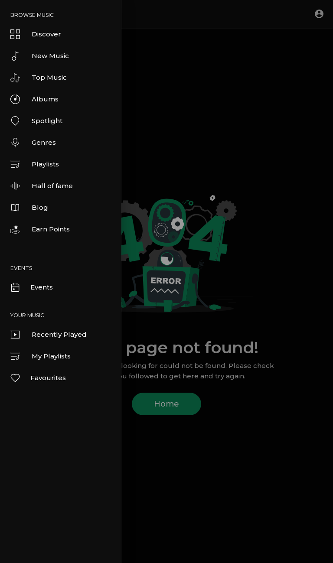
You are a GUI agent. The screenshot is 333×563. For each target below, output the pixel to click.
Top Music (38, 77)
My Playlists (40, 356)
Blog (29, 207)
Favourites (38, 378)
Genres (33, 142)
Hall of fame (41, 186)
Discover (35, 34)
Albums (34, 99)
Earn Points (40, 229)
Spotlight (36, 121)
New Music (39, 56)
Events (31, 287)
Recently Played (48, 334)
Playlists (34, 164)
